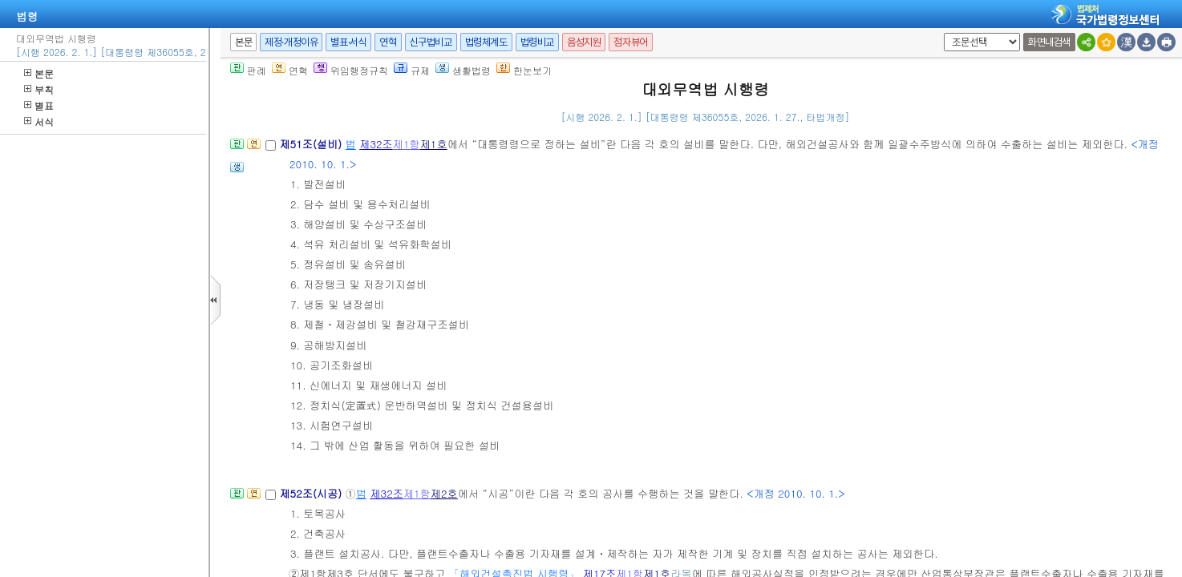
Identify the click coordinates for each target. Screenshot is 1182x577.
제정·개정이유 (291, 42)
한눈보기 (524, 70)
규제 (412, 70)
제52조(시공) (312, 493)
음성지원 (584, 42)
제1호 (433, 143)
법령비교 (537, 42)
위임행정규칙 (351, 70)
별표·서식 (348, 42)
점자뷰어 (630, 42)
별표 (39, 105)
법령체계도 (486, 42)
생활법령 (463, 70)
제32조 (376, 143)
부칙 (39, 89)
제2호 (444, 493)
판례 (248, 70)
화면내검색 (1049, 42)
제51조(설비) (312, 143)
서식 (39, 121)
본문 (39, 73)
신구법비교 (431, 42)
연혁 (387, 42)
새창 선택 (941, 33)
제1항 (406, 143)
